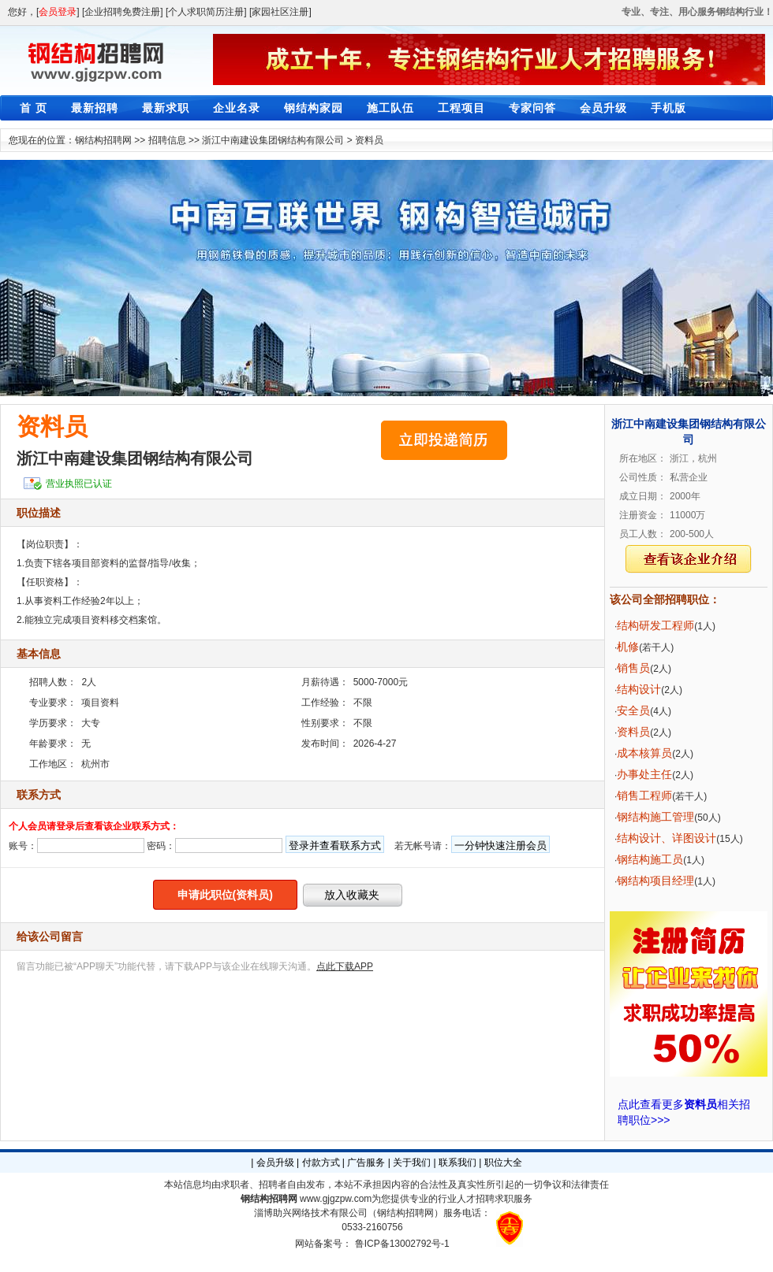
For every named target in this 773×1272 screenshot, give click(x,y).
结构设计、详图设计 (666, 838)
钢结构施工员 (650, 859)
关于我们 (412, 1162)
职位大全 (503, 1162)
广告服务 (366, 1162)
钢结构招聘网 (103, 140)
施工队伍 (390, 108)
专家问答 (532, 108)
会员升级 (603, 108)
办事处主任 (644, 774)
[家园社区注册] (280, 11)
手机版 (668, 108)
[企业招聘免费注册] (122, 11)
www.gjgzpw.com (336, 1198)
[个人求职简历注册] (206, 11)
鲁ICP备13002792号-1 (402, 1243)
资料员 (369, 140)
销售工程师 (644, 795)
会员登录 (58, 11)
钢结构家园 (313, 108)
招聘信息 (167, 140)
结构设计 (639, 689)
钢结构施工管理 (655, 816)
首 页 (33, 108)
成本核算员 (644, 753)
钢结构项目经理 (655, 880)
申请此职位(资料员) (225, 894)
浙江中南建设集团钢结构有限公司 (273, 140)
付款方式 (321, 1162)
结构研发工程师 (655, 625)
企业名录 (236, 108)
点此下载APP (344, 966)
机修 (628, 646)
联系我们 (457, 1162)
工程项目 (461, 108)
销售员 (633, 668)
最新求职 (165, 108)
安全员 (633, 710)
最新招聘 (94, 108)
